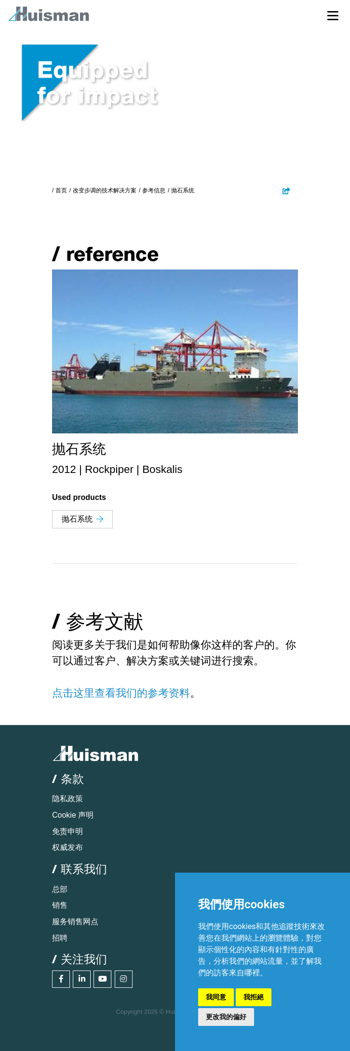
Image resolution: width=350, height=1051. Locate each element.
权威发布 (67, 847)
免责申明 (67, 831)
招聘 (59, 938)
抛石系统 (82, 519)
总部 (59, 889)
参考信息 (153, 190)
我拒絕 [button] (253, 997)
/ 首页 (59, 190)
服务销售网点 (75, 921)
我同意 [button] (216, 997)
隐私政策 (67, 799)
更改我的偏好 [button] (226, 1017)
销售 (59, 905)
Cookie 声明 (73, 815)
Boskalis (162, 469)
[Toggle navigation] (332, 15)
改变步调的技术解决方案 (104, 190)
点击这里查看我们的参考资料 (121, 693)
